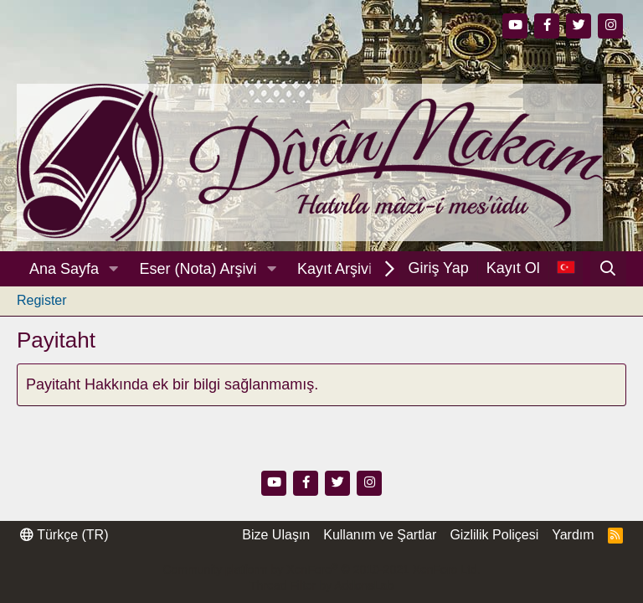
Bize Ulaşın (276, 535)
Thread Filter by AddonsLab (321, 585)
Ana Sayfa (64, 268)
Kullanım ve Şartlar (379, 535)
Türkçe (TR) (64, 535)
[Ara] (608, 268)
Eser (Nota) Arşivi (198, 268)
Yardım (573, 535)
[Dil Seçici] (565, 268)
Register (42, 300)
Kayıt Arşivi (334, 268)
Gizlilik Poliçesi (494, 535)
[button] (113, 269)
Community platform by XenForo (321, 569)
